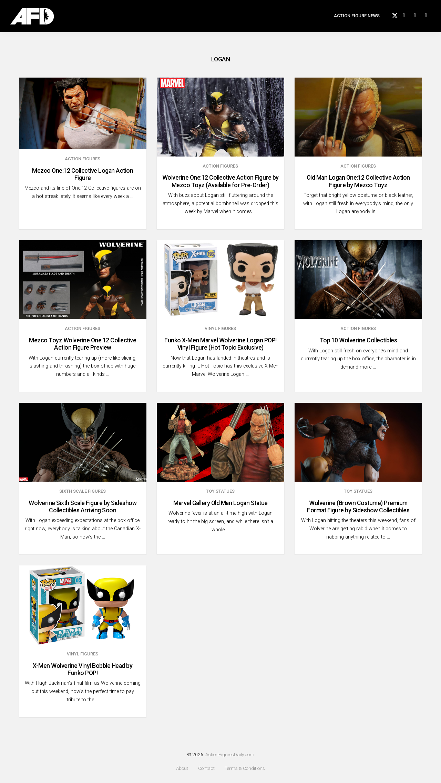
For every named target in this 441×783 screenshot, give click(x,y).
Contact (206, 768)
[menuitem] (356, 19)
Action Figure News (357, 19)
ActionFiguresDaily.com (229, 754)
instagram (419, 17)
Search (430, 17)
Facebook (408, 17)
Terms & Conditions (244, 768)
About (182, 768)
